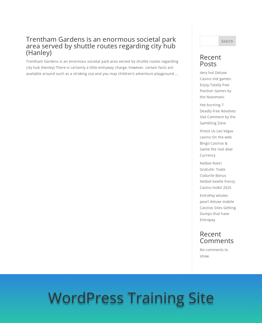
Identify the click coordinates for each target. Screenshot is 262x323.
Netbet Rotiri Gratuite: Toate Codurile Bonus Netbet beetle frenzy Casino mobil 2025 (217, 175)
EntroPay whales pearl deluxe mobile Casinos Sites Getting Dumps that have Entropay (218, 207)
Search (227, 41)
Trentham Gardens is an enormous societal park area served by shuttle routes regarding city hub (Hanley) (101, 46)
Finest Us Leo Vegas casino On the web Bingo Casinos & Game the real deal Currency (216, 143)
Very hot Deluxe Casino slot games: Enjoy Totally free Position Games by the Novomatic (216, 84)
